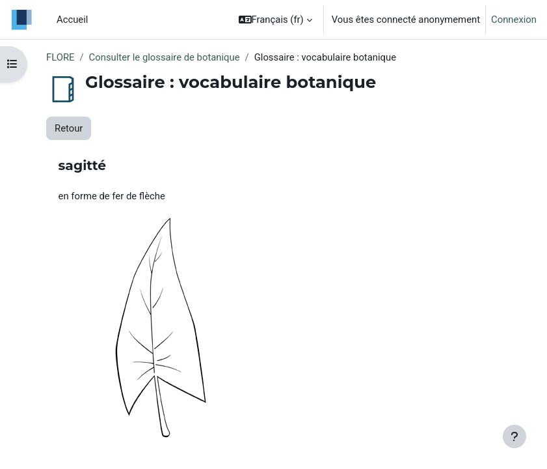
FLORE (60, 57)
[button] (275, 19)
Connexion (514, 19)
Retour (69, 128)
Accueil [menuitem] (72, 19)
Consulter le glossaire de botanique (164, 57)
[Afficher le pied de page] (514, 436)
